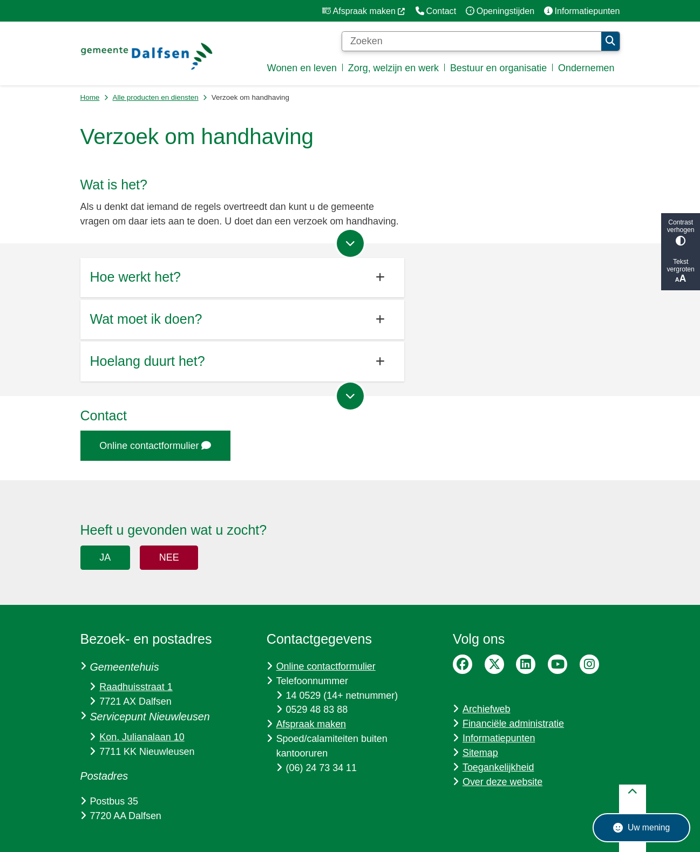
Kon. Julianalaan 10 (141, 737)
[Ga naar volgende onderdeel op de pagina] (350, 243)
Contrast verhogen (680, 232)
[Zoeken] (471, 41)
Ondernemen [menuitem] (586, 68)
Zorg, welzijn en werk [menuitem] (393, 68)
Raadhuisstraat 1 (135, 686)
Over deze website (502, 781)
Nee (169, 557)
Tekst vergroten (680, 271)
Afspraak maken (311, 724)
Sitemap (480, 752)
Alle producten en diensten (156, 97)
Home (90, 97)
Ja (105, 557)
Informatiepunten (499, 738)
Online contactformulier (155, 445)
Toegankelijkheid (498, 767)
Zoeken (610, 41)
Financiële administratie (513, 723)
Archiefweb (487, 709)
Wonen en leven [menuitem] (302, 68)
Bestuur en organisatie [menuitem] (498, 68)
